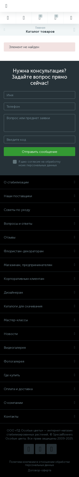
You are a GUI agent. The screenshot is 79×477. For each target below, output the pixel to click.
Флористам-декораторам (39, 251)
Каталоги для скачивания (39, 306)
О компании (39, 403)
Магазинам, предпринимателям (39, 265)
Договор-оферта (39, 470)
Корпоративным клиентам (39, 279)
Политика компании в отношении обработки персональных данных (39, 463)
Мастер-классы (39, 320)
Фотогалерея (39, 361)
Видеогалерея (39, 348)
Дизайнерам (39, 292)
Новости (39, 334)
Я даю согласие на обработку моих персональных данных (39, 163)
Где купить (39, 375)
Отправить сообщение (39, 152)
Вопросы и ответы (39, 224)
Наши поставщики (39, 196)
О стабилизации (39, 182)
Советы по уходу (39, 210)
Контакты (39, 416)
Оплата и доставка (39, 389)
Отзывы (39, 237)
